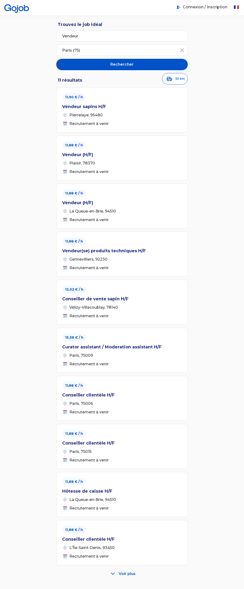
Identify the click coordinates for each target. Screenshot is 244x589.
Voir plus (122, 573)
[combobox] (122, 50)
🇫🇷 (236, 7)
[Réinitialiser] (182, 50)
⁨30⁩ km (175, 78)
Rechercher (122, 64)
